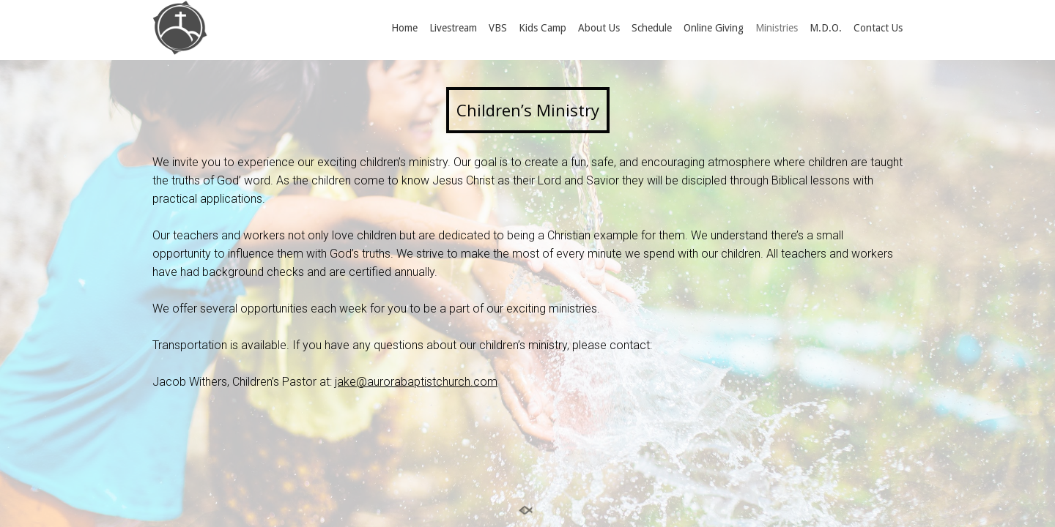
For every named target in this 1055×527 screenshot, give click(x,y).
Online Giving (714, 28)
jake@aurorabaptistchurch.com (416, 382)
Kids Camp (542, 28)
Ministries (776, 28)
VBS (498, 28)
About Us (599, 28)
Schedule (652, 28)
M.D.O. (826, 28)
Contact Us (878, 28)
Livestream (453, 28)
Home (404, 28)
